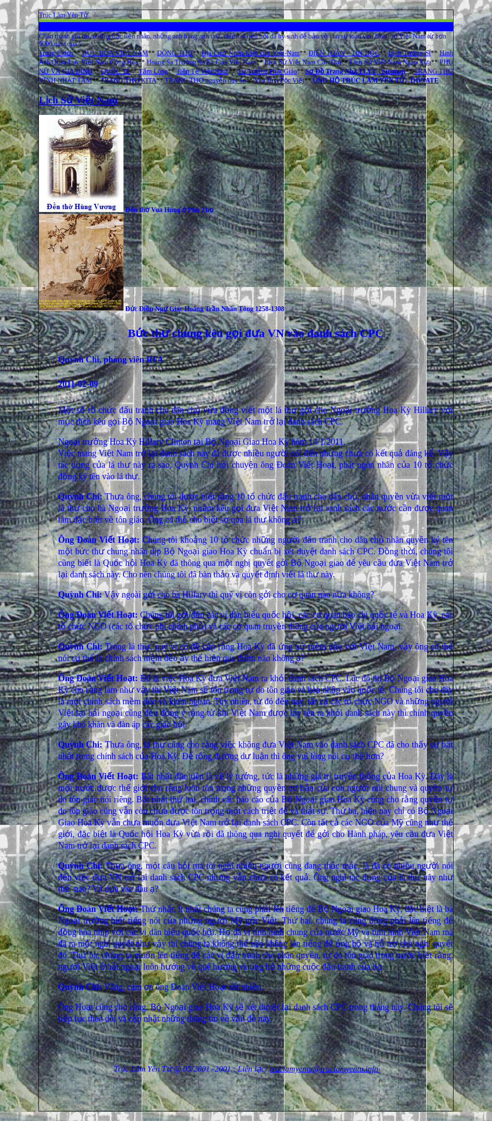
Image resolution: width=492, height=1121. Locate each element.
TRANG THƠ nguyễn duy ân (205, 80)
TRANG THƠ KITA (128, 80)
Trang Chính (56, 53)
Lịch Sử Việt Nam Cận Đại (303, 62)
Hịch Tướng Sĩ (409, 53)
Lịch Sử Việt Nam (78, 100)
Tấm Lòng (153, 71)
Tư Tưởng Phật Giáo (267, 71)
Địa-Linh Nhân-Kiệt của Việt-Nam (251, 53)
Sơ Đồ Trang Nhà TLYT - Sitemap (356, 71)
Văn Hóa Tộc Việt (279, 80)
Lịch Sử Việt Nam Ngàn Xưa (390, 62)
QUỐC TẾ (115, 71)
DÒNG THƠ (175, 53)
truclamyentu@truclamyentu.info (324, 1068)
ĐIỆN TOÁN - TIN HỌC (344, 53)
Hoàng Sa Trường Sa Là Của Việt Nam (201, 62)
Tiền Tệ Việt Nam (202, 71)
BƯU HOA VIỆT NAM (115, 53)
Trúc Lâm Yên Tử (63, 15)
